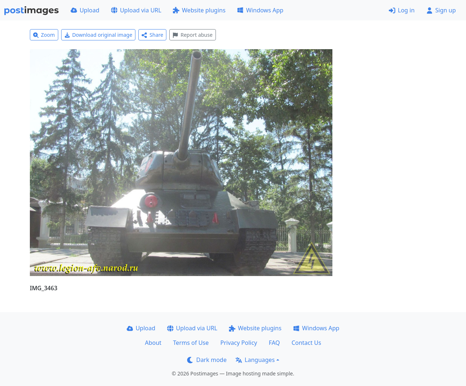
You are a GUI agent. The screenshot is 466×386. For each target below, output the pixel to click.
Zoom (44, 34)
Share (152, 34)
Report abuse (192, 34)
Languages (255, 360)
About (153, 343)
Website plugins (199, 10)
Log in (402, 10)
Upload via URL (136, 10)
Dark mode (206, 360)
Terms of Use (191, 343)
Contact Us (306, 343)
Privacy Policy (238, 343)
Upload (85, 10)
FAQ (274, 343)
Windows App (260, 10)
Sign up (441, 10)
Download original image (98, 34)
